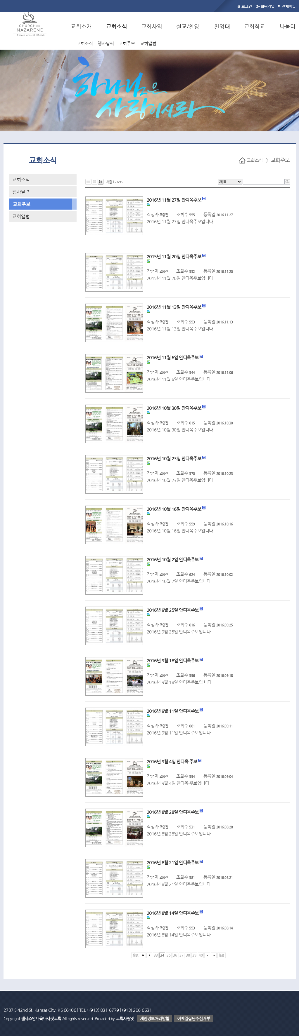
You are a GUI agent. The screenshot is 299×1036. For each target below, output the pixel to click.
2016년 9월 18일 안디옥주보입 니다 (179, 682)
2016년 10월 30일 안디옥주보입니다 (180, 429)
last (221, 955)
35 (168, 955)
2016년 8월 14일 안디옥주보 (173, 912)
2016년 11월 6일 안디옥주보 (173, 357)
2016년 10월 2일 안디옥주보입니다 (179, 581)
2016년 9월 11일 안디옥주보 (173, 710)
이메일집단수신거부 (193, 1018)
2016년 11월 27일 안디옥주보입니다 (180, 221)
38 (188, 955)
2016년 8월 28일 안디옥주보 (173, 811)
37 (181, 955)
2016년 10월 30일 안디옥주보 (174, 407)
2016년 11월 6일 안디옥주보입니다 (179, 379)
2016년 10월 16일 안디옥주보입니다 (180, 530)
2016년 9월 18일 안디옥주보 (173, 660)
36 (175, 955)
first (135, 955)
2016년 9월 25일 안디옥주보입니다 (179, 631)
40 (201, 955)
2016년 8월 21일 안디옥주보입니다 (179, 884)
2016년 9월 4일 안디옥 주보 (172, 761)
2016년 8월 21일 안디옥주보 (173, 862)
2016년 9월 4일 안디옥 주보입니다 (178, 783)
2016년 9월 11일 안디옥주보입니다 (179, 732)
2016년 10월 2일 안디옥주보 (173, 559)
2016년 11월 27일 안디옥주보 (174, 199)
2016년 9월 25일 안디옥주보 (173, 609)
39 (194, 955)
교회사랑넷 (125, 1018)
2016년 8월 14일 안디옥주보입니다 (179, 934)
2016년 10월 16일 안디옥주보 (174, 508)
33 (156, 955)
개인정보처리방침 (154, 1018)
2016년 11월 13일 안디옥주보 (174, 306)
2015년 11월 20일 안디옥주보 (174, 256)
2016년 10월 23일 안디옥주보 (174, 458)
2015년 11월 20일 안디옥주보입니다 (180, 278)
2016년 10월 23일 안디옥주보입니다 (180, 480)
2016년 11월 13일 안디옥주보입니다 (180, 328)
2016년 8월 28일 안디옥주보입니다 (179, 833)
